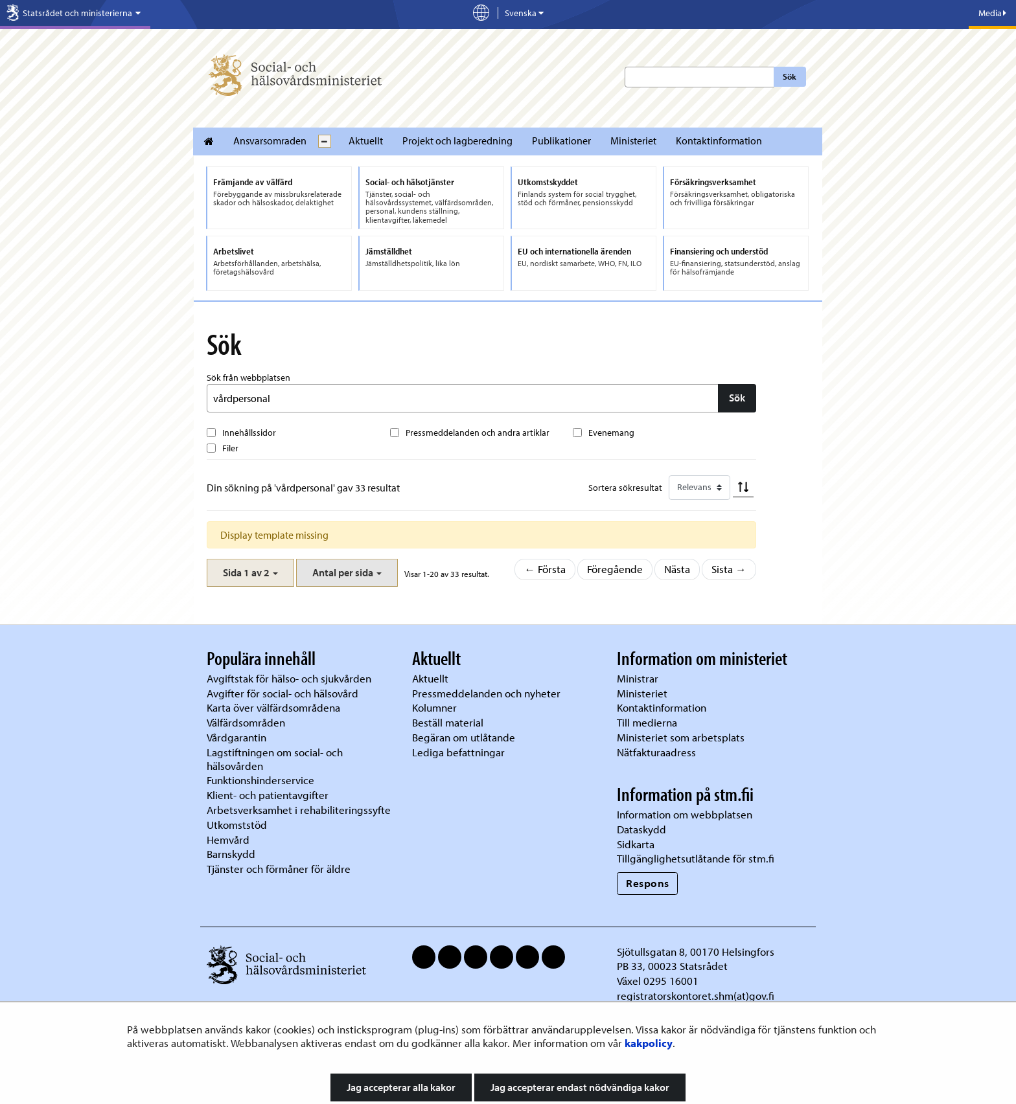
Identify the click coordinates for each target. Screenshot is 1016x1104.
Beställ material (447, 722)
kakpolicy (649, 1043)
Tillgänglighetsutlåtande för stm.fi (695, 858)
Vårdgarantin (236, 737)
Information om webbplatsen (684, 814)
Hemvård (228, 839)
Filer (230, 448)
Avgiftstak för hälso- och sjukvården (289, 678)
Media (992, 13)
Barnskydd (231, 854)
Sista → (728, 569)
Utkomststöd (237, 824)
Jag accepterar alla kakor (401, 1087)
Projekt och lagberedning (457, 140)
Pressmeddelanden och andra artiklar (477, 432)
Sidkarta (635, 844)
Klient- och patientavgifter (268, 795)
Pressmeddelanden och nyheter (486, 693)
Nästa (677, 569)
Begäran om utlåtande (463, 737)
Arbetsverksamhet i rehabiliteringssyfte (300, 810)
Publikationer (561, 140)
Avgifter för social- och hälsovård (282, 693)
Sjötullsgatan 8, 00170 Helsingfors (695, 951)
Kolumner (434, 707)
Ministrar (637, 678)
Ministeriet (633, 140)
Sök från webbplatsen (248, 377)
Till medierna (647, 722)
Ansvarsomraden (269, 140)
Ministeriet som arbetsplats (681, 737)
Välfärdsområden (246, 722)
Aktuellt (366, 140)
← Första (545, 569)
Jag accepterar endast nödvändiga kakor (580, 1087)
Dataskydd (641, 829)
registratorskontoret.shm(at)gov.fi (695, 995)
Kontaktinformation (719, 140)
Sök (789, 76)
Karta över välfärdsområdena (273, 707)
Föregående (615, 569)
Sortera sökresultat (625, 487)
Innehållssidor (249, 432)
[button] (250, 573)
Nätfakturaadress (656, 752)
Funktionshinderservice (260, 780)
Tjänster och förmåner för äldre (279, 868)
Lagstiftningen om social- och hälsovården (275, 758)
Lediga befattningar (458, 752)
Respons (647, 883)
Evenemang (611, 432)
